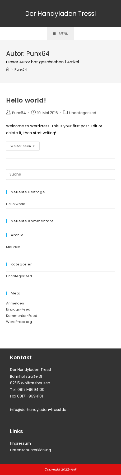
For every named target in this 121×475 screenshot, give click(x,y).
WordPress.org (19, 321)
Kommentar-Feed (21, 315)
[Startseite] (8, 69)
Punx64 (19, 112)
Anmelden (15, 303)
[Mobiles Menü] (60, 33)
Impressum (20, 443)
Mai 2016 (13, 246)
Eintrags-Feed (18, 309)
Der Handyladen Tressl (60, 13)
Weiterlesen (25, 147)
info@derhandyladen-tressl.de (38, 409)
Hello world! (26, 100)
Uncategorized (82, 112)
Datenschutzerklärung (30, 450)
